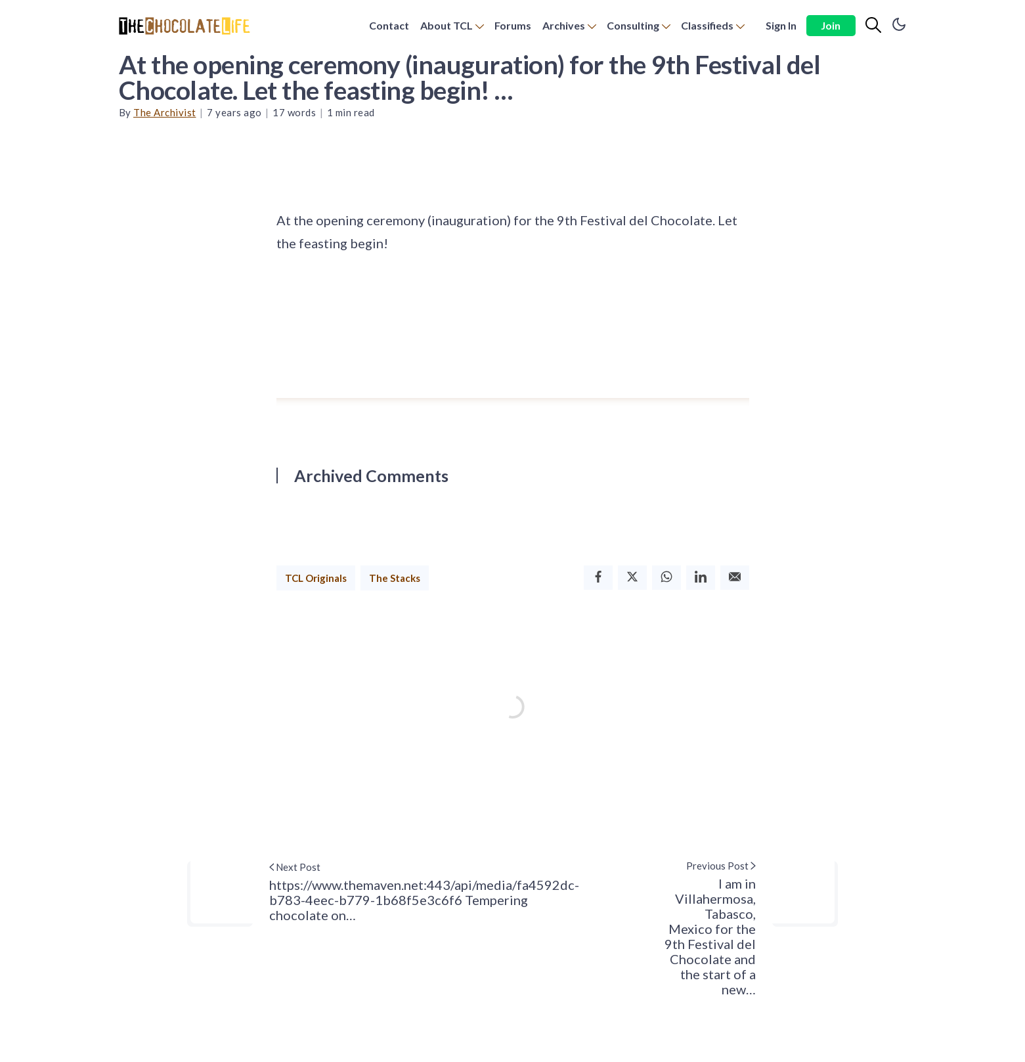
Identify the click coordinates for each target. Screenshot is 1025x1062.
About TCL (446, 25)
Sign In (781, 25)
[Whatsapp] (666, 577)
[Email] (734, 577)
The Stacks (394, 578)
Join (830, 25)
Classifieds (707, 25)
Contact (389, 25)
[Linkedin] (700, 577)
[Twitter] (632, 577)
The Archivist (164, 112)
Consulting (633, 25)
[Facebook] (598, 577)
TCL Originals (316, 578)
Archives (563, 25)
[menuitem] (389, 26)
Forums (512, 25)
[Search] (873, 25)
